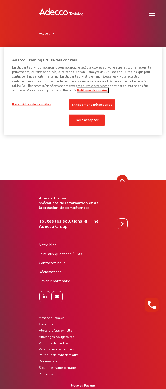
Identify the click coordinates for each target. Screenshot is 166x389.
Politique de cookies (54, 343)
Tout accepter (86, 120)
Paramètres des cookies (31, 104)
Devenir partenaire (54, 281)
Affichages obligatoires (56, 337)
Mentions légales (51, 318)
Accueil (44, 33)
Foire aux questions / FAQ (60, 254)
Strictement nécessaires (92, 104)
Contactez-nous (52, 263)
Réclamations (50, 272)
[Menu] (152, 13)
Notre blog (48, 244)
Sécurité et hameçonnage (57, 368)
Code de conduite (52, 324)
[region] (83, 91)
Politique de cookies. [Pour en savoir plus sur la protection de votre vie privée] (92, 90)
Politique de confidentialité (58, 355)
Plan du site (47, 374)
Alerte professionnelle (55, 330)
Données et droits (52, 361)
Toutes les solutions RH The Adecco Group (69, 223)
